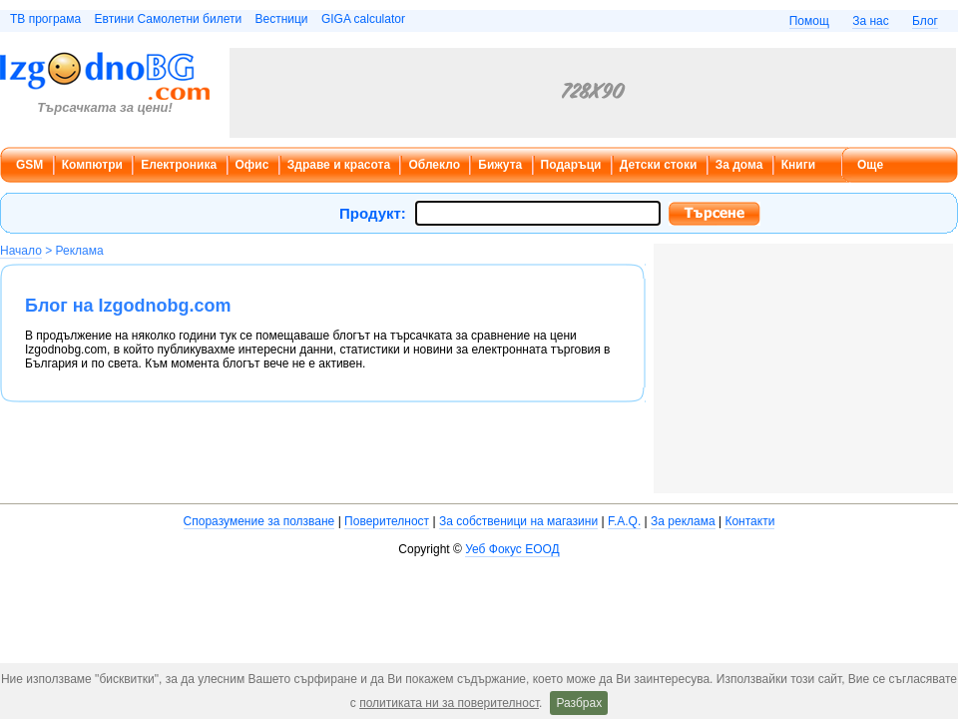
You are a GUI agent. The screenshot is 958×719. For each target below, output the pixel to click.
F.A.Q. (624, 521)
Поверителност (386, 521)
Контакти (749, 521)
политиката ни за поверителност (449, 703)
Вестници (280, 19)
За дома (739, 165)
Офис (252, 165)
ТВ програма (45, 19)
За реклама (683, 521)
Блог (925, 21)
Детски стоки (658, 165)
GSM (29, 165)
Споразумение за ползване (259, 521)
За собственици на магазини (518, 521)
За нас (870, 21)
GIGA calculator (363, 19)
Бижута (500, 165)
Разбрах (579, 703)
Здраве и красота (338, 165)
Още (870, 165)
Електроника (179, 165)
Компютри (92, 165)
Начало (21, 251)
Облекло (434, 165)
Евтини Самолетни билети (168, 19)
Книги (798, 165)
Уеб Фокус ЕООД (512, 549)
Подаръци (571, 165)
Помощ (809, 21)
